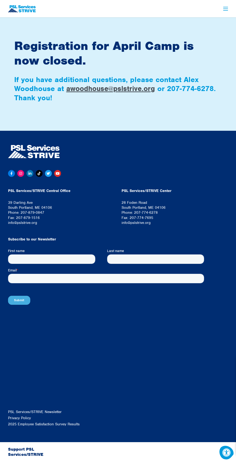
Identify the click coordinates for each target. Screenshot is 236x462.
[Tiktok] (40, 173)
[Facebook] (11, 173)
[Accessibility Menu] (226, 452)
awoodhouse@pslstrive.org (112, 88)
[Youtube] (58, 173)
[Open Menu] (225, 8)
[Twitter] (49, 173)
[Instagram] (21, 173)
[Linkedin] (30, 173)
